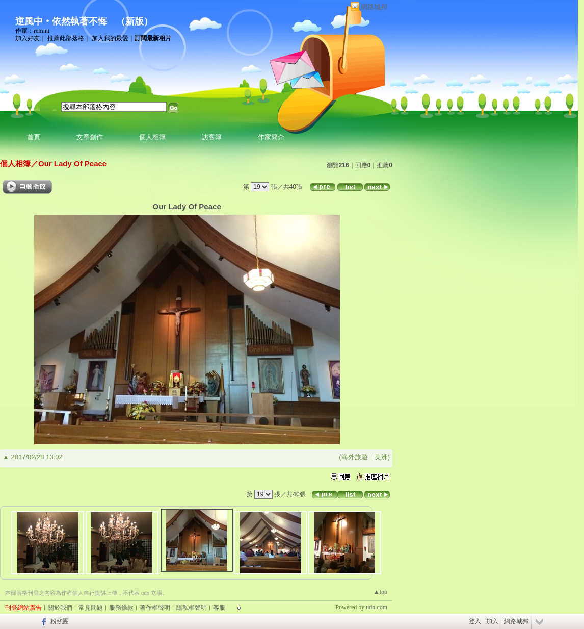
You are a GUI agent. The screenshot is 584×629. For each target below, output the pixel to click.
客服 (219, 607)
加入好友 (27, 38)
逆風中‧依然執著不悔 (61, 21)
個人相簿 (152, 137)
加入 (492, 621)
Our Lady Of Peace (72, 163)
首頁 (33, 137)
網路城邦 (374, 7)
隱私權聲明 (191, 607)
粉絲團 (59, 621)
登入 (475, 621)
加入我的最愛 (110, 38)
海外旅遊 (354, 457)
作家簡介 (271, 137)
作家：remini (32, 30)
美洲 (381, 457)
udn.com (376, 607)
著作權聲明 (155, 607)
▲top (380, 591)
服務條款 (121, 607)
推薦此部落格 (65, 38)
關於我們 (60, 607)
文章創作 (89, 137)
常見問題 (90, 607)
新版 (134, 21)
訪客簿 (212, 137)
